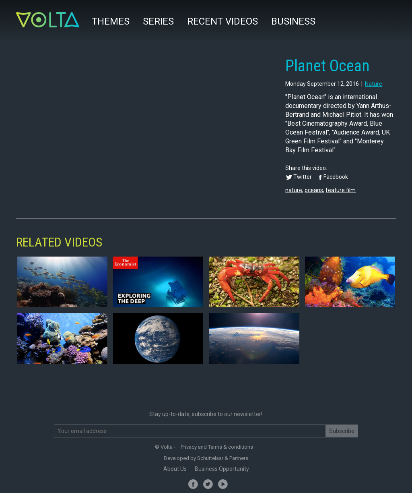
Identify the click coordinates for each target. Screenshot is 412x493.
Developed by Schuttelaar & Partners (206, 458)
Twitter (302, 177)
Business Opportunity (222, 469)
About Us (175, 469)
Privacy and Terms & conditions (217, 447)
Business (293, 21)
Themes (111, 21)
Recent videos (222, 21)
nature (373, 84)
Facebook (335, 177)
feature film (340, 190)
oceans (314, 190)
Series (158, 21)
